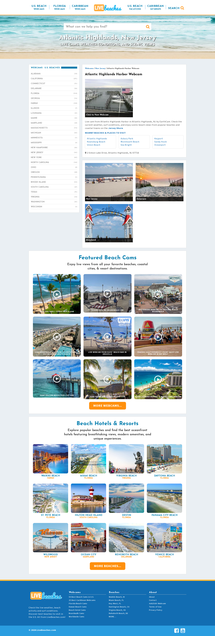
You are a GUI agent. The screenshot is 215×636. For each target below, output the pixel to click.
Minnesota (54, 138)
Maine (54, 118)
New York (54, 158)
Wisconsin (54, 207)
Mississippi (54, 143)
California (54, 79)
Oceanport (160, 144)
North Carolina (54, 162)
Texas (54, 192)
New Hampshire (54, 148)
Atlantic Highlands (97, 138)
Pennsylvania (54, 177)
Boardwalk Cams (76, 613)
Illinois (54, 108)
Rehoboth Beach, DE (118, 613)
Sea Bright (126, 144)
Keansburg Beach (96, 141)
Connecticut (54, 84)
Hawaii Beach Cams (78, 606)
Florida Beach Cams (78, 603)
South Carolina (54, 187)
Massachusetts (54, 128)
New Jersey (54, 153)
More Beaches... (107, 566)
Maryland (54, 123)
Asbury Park (127, 138)
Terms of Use (155, 606)
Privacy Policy (155, 610)
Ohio (54, 167)
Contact (153, 600)
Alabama (54, 74)
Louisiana (54, 113)
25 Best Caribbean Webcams (82, 600)
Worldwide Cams (76, 616)
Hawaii (54, 103)
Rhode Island (54, 182)
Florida (54, 93)
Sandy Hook (160, 141)
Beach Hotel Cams (77, 610)
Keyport (158, 138)
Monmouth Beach (130, 141)
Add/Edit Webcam (157, 603)
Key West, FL (115, 603)
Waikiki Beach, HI (117, 597)
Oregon (54, 172)
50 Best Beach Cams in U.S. (81, 597)
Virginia (54, 197)
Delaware (54, 89)
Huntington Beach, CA (119, 606)
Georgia (54, 98)
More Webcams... (107, 405)
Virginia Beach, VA (117, 610)
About (152, 597)
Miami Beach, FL (116, 600)
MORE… (112, 616)
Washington (54, 202)
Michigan (54, 133)
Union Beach (93, 144)
